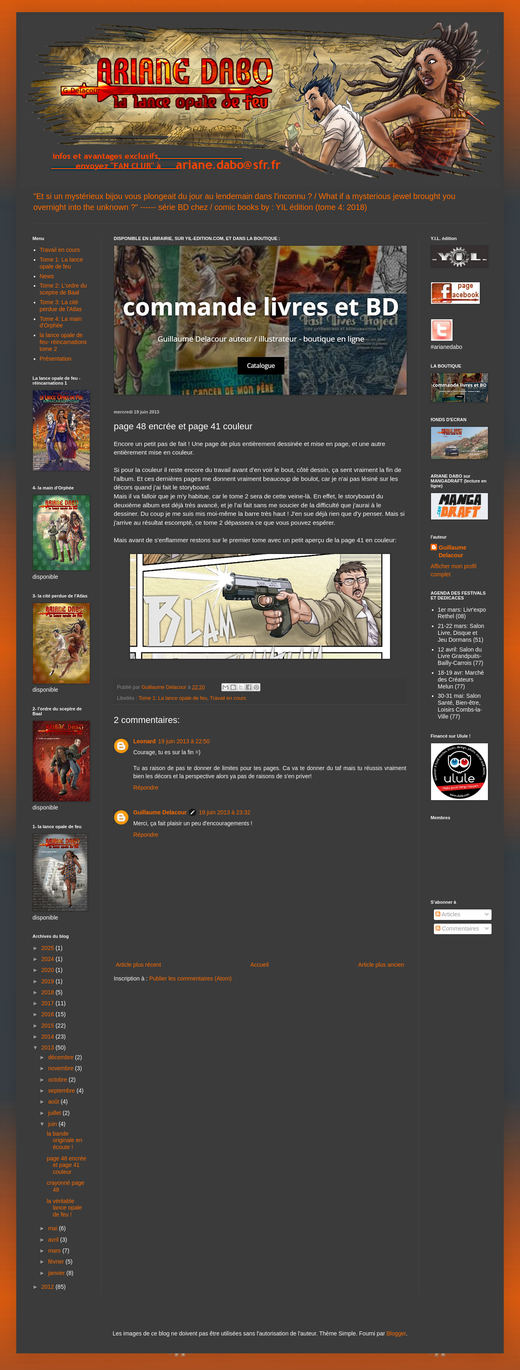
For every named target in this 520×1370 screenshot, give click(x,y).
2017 (48, 1003)
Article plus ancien (381, 964)
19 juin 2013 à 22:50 (184, 741)
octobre (58, 1079)
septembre (62, 1090)
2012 (48, 1286)
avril (54, 1239)
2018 (48, 992)
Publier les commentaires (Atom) (190, 978)
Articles (448, 914)
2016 (48, 1014)
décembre (61, 1057)
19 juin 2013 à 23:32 (224, 812)
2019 (48, 981)
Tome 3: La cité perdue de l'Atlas (61, 305)
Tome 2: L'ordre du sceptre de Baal (63, 289)
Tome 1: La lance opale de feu (173, 698)
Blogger (395, 1333)
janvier (57, 1273)
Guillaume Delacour (159, 812)
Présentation (56, 358)
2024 (48, 959)
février (56, 1261)
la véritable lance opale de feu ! (64, 1208)
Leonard (144, 741)
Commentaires (457, 928)
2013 (48, 1047)
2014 (48, 1036)
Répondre (145, 787)
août (54, 1101)
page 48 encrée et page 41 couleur (66, 1165)
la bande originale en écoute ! (64, 1140)
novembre (61, 1068)
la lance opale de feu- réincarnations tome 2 (63, 342)
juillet (55, 1113)
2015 (48, 1025)
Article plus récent (138, 964)
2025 (48, 948)
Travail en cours (228, 698)
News (47, 276)
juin (53, 1124)
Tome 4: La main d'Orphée (61, 322)
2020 (48, 970)
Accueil (259, 964)
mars (55, 1250)
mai (53, 1228)
